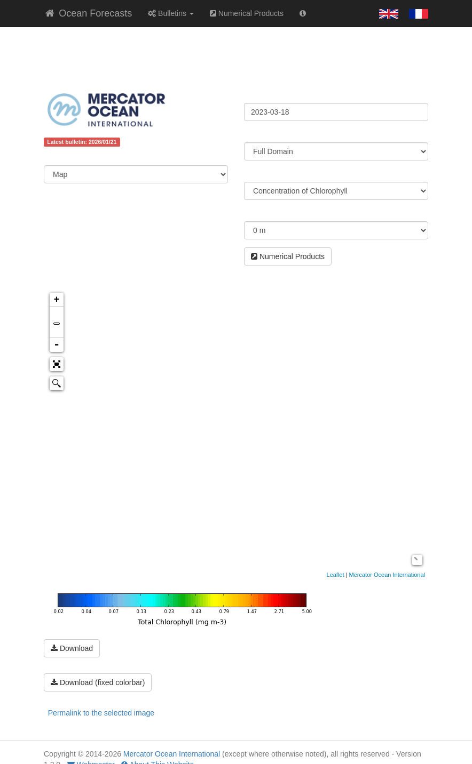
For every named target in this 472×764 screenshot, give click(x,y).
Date (252, 95)
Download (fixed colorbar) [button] (98, 682)
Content (58, 157)
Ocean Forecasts (88, 13)
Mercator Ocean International (387, 575)
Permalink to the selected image (101, 713)
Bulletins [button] (171, 13)
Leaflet (335, 575)
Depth (254, 213)
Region (256, 134)
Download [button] (72, 648)
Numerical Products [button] (288, 256)
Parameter (262, 174)
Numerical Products (247, 13)
